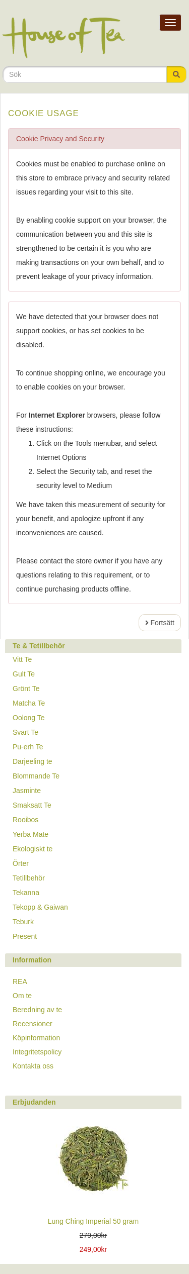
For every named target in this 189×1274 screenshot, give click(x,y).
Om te (22, 996)
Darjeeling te (32, 761)
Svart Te (25, 732)
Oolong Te (29, 718)
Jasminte (27, 791)
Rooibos (25, 820)
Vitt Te (22, 659)
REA (20, 981)
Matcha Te (29, 703)
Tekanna (26, 893)
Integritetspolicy (37, 1052)
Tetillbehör (29, 878)
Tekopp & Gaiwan (40, 907)
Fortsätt (159, 623)
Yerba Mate (30, 834)
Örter (21, 863)
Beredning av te (37, 1010)
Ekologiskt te (32, 849)
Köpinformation (36, 1038)
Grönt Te (26, 688)
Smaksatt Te (32, 805)
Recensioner (32, 1024)
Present (25, 936)
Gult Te (24, 674)
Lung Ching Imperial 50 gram (93, 1221)
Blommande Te (36, 776)
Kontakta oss (33, 1066)
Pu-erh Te (28, 747)
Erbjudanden (34, 1102)
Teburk (23, 922)
